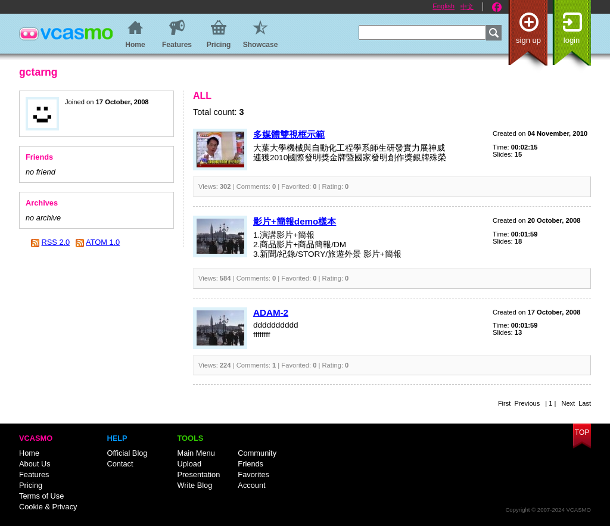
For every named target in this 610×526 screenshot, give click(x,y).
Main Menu (195, 453)
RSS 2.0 (56, 242)
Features (34, 474)
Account (251, 485)
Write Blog (194, 485)
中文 (467, 6)
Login (572, 40)
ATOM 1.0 (103, 242)
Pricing (30, 485)
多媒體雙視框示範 (289, 134)
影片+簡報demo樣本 (294, 221)
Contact (120, 463)
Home (29, 453)
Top (582, 432)
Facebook (497, 7)
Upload (189, 463)
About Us (35, 463)
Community (257, 453)
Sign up (528, 40)
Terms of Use (41, 495)
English (443, 6)
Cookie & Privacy (48, 506)
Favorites (253, 474)
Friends (250, 463)
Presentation (198, 474)
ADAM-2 (270, 312)
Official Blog (127, 453)
